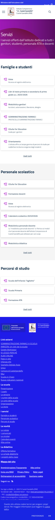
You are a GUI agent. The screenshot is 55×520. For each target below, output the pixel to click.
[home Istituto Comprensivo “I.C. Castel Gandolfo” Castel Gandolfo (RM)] (20, 12)
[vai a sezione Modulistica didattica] (27, 243)
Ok (49, 516)
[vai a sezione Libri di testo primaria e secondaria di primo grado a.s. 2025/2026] (27, 93)
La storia (4, 406)
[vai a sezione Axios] (27, 80)
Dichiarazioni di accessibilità (13, 476)
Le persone (5, 394)
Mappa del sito (8, 461)
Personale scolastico (9, 418)
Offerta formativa (8, 450)
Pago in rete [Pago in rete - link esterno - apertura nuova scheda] (6, 358)
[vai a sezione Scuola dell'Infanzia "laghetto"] (27, 280)
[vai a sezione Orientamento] (27, 143)
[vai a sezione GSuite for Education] (27, 130)
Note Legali (38, 471)
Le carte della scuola (9, 400)
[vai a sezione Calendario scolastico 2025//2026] (27, 216)
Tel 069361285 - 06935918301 (13, 491)
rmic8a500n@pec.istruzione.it (17, 494)
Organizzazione (7, 403)
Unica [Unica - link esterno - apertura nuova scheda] (3, 367)
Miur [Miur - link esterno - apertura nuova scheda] (2, 373)
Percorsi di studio (8, 421)
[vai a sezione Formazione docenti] (27, 194)
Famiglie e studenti (9, 415)
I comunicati (6, 433)
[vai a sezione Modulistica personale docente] (27, 229)
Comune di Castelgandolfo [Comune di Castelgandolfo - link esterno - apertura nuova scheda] (12, 370)
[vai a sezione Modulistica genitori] (27, 105)
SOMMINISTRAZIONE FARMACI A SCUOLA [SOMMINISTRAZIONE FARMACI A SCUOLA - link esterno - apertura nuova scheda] (19, 343)
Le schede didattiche (9, 453)
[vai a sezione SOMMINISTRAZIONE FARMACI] (27, 118)
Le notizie (5, 430)
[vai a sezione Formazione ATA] (27, 300)
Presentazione (7, 388)
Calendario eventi (8, 439)
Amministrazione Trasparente (14, 467)
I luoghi (4, 391)
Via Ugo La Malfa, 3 (8, 489)
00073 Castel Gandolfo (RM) (27, 489)
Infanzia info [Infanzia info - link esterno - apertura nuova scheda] (6, 361)
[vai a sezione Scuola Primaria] (27, 290)
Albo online (5, 442)
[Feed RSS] (12, 481)
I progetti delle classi (9, 456)
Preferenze (38, 516)
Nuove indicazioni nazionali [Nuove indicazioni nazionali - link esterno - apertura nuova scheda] (12, 379)
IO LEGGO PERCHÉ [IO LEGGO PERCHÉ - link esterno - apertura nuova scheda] (9, 352)
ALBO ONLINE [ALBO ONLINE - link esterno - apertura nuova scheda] (7, 355)
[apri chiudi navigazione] (3, 12)
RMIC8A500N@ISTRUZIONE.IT (41, 491)
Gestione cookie (36, 476)
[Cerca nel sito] (50, 12)
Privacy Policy (23, 471)
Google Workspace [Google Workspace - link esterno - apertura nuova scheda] (8, 349)
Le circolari (5, 436)
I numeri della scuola (9, 397)
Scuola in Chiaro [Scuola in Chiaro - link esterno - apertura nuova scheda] (7, 376)
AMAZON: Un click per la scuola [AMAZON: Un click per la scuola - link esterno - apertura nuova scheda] (14, 346)
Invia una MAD (7, 471)
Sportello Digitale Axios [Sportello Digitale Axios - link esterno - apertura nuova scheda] (10, 364)
